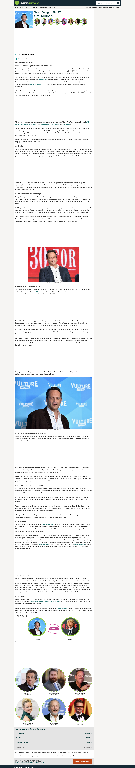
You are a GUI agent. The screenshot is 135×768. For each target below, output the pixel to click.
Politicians (43, 7)
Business (25, 7)
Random (118, 7)
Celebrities (34, 7)
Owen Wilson (45, 124)
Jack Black (66, 124)
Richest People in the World (100, 7)
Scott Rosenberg (44, 544)
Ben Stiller (24, 124)
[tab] (54, 54)
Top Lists (88, 7)
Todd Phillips (36, 292)
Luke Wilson (33, 124)
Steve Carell (55, 124)
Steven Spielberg (35, 84)
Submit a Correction (82, 761)
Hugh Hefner (62, 608)
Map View (112, 7)
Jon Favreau (42, 80)
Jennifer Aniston (47, 524)
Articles (52, 7)
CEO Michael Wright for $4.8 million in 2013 (45, 601)
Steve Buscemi (79, 544)
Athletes (17, 7)
